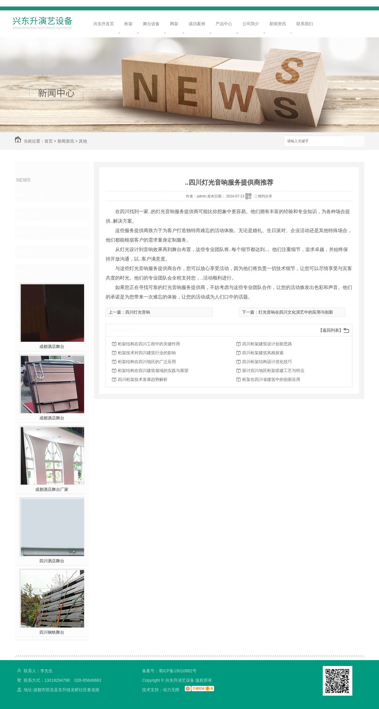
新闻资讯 (277, 23)
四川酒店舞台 (51, 560)
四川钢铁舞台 (51, 632)
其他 (83, 141)
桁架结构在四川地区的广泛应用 (147, 361)
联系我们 (304, 23)
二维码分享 (263, 196)
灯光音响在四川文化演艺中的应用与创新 (295, 312)
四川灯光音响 (137, 312)
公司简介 (251, 23)
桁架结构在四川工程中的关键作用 (149, 343)
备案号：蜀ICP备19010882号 (169, 670)
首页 (48, 141)
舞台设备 (151, 23)
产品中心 (224, 23)
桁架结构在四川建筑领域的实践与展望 (153, 370)
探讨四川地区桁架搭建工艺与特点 (273, 370)
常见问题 (34, 233)
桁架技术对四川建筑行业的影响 (147, 352)
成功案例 (197, 23)
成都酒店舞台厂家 (51, 489)
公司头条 (34, 195)
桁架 (128, 23)
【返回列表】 (330, 330)
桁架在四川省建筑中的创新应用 (271, 379)
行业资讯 (34, 214)
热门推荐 (34, 271)
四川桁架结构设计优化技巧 (267, 361)
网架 (174, 23)
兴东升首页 (103, 23)
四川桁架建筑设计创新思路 (267, 343)
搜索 (354, 141)
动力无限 (171, 689)
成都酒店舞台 (51, 346)
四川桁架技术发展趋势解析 (143, 379)
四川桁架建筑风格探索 (263, 352)
